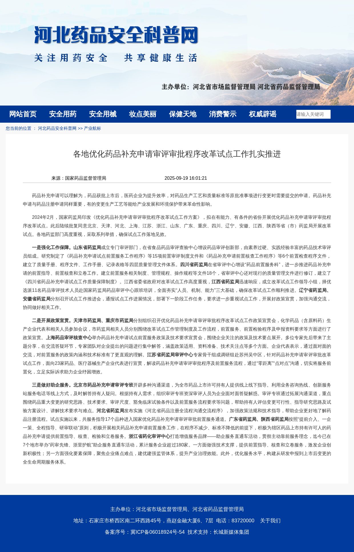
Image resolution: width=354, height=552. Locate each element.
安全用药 (63, 114)
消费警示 (222, 114)
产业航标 (92, 128)
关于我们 (270, 520)
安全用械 (102, 114)
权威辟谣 (262, 114)
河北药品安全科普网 (57, 128)
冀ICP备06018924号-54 (157, 532)
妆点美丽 (142, 114)
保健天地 (182, 114)
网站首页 (23, 114)
